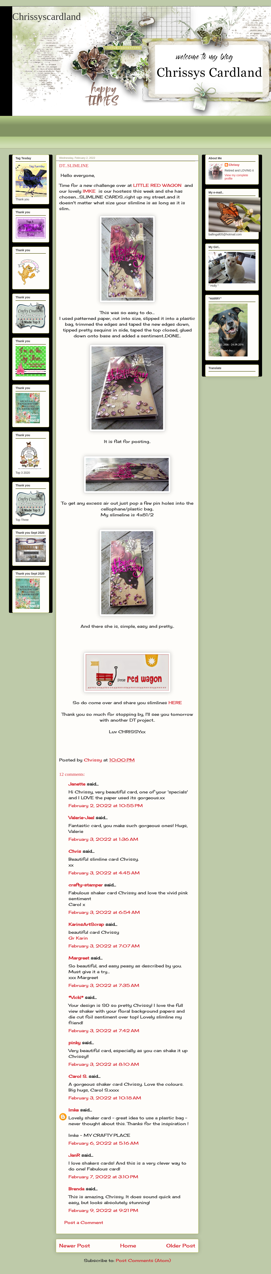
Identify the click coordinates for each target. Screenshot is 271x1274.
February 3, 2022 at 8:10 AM (103, 1064)
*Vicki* (75, 997)
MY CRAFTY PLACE (107, 1135)
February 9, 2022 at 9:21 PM (103, 1210)
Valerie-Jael (81, 817)
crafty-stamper (85, 884)
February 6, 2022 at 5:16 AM (103, 1143)
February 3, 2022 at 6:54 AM (104, 912)
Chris (74, 851)
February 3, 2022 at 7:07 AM (104, 945)
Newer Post (74, 1245)
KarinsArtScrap (86, 924)
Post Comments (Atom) (143, 1260)
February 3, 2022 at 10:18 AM (104, 1097)
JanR (74, 1155)
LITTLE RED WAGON (157, 185)
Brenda (76, 1188)
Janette (76, 784)
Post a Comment (83, 1222)
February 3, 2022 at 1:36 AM (103, 839)
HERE (175, 702)
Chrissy (234, 164)
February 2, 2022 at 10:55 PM (105, 805)
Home (128, 1245)
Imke (73, 1109)
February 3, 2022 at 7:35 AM (103, 985)
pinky (74, 1042)
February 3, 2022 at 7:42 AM (103, 1030)
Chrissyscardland (46, 16)
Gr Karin (78, 938)
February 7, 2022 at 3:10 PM (103, 1176)
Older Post (180, 1245)
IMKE (89, 191)
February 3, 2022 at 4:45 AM (104, 872)
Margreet (78, 958)
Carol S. (77, 1076)
